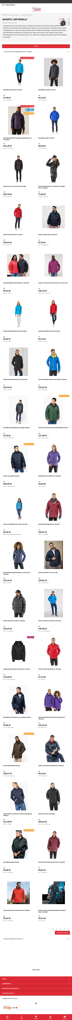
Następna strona (62, 933)
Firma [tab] (4, 979)
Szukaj (21, 1018)
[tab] (36, 993)
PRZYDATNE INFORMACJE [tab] (10, 988)
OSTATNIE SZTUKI (8, 993)
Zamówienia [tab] (6, 984)
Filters (36, 46)
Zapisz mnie (36, 970)
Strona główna (14, 15)
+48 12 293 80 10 (10, 5)
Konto (50, 1018)
